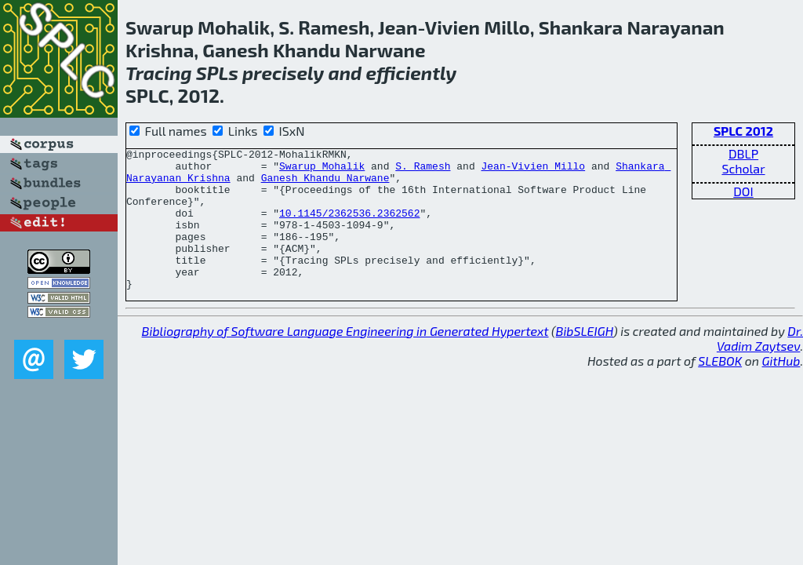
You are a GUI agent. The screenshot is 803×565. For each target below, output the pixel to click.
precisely (283, 72)
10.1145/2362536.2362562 (349, 227)
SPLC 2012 (743, 130)
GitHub (781, 388)
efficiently (410, 72)
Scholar (743, 168)
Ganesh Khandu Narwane (325, 184)
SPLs (217, 72)
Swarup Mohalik (322, 170)
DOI (743, 191)
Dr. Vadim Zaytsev (760, 366)
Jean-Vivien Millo (533, 170)
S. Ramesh (422, 170)
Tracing (158, 72)
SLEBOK (720, 388)
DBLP (743, 153)
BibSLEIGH (584, 359)
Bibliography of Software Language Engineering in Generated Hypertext (345, 359)
